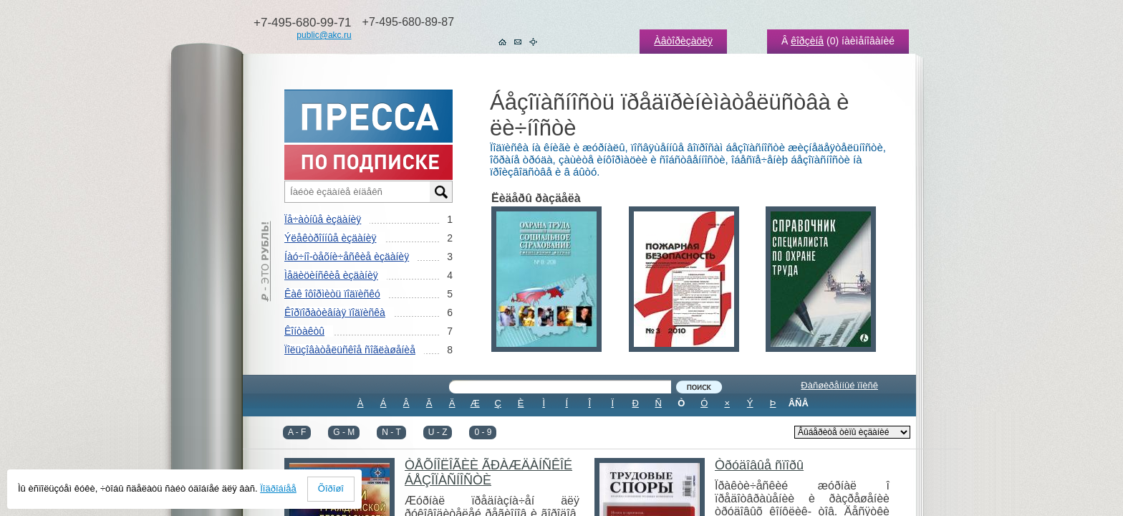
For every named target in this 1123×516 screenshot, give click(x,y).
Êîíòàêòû (304, 331)
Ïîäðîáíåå (278, 488)
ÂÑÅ (799, 403)
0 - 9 (482, 432)
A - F (297, 432)
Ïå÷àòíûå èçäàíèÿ (322, 219)
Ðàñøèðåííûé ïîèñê (839, 385)
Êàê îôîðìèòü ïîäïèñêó (332, 294)
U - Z (438, 432)
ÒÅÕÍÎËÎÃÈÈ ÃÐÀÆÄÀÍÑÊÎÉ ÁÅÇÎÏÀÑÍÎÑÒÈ (488, 472)
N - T (391, 432)
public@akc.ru (324, 35)
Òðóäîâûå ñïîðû (759, 465)
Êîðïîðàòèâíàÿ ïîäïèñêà (334, 312)
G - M (344, 432)
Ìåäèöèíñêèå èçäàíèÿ (331, 275)
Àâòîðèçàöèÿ (683, 41)
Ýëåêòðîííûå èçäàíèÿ (330, 238)
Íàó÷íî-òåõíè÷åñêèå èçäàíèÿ (346, 256)
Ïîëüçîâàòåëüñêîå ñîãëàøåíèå (349, 349)
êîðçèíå (807, 41)
